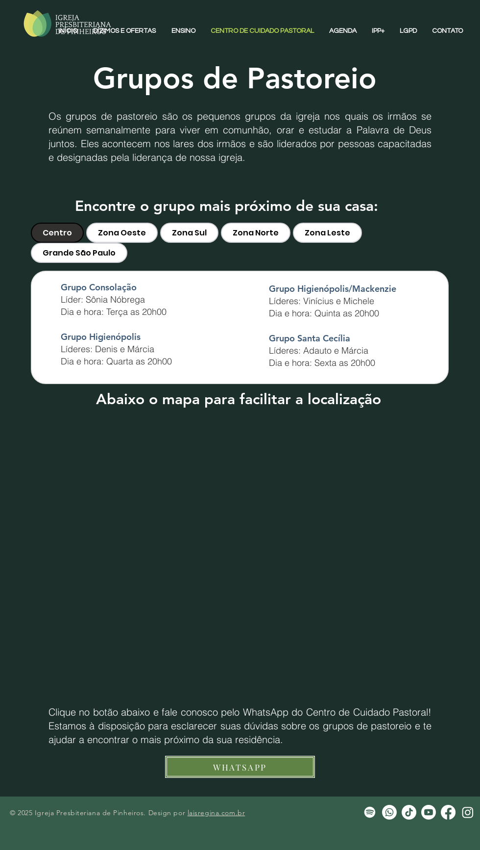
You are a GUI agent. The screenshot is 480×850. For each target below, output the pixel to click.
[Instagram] (467, 812)
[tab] (57, 233)
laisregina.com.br (216, 812)
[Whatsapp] (389, 812)
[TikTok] (409, 812)
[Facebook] (448, 812)
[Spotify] (369, 812)
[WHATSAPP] (240, 767)
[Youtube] (428, 812)
